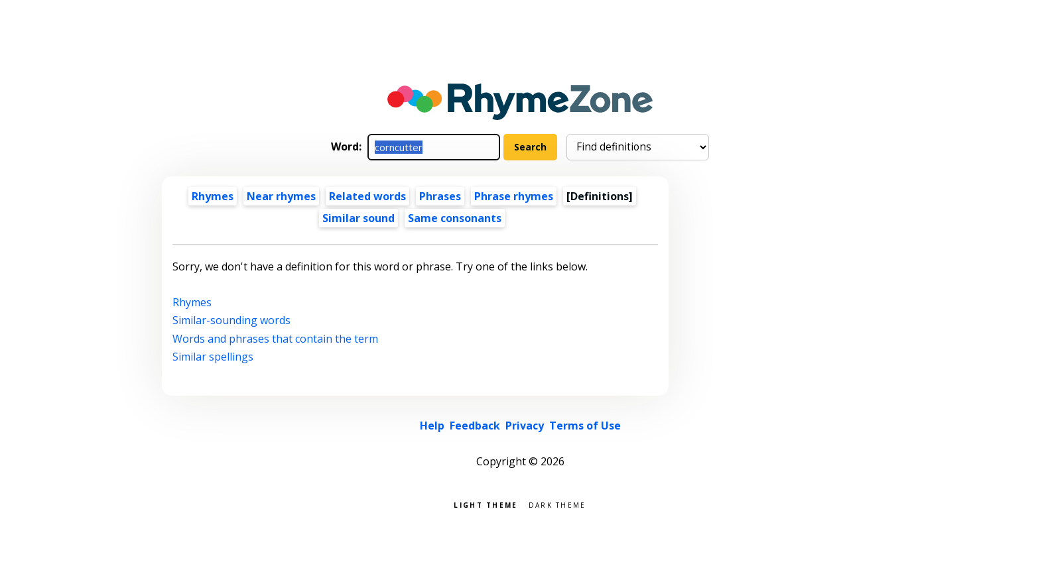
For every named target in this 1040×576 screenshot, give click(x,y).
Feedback (475, 425)
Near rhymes (281, 196)
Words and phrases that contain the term (275, 338)
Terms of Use (585, 425)
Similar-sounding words (231, 320)
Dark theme (557, 504)
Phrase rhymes (513, 196)
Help (432, 425)
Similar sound (358, 218)
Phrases (440, 196)
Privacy (524, 425)
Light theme (485, 504)
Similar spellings (212, 356)
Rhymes (212, 196)
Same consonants (454, 218)
